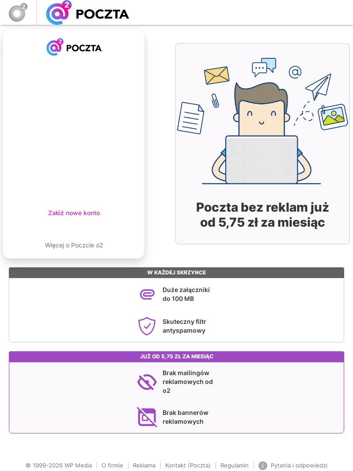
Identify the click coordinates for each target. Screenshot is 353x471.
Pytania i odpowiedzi (292, 465)
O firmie (112, 465)
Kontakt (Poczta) (188, 465)
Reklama (144, 465)
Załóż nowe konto (74, 213)
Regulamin (234, 465)
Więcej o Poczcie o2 (74, 245)
